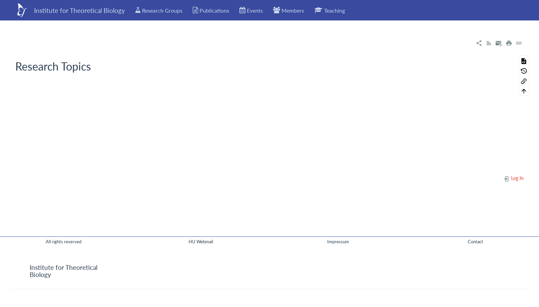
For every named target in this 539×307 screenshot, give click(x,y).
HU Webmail (201, 241)
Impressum (338, 241)
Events (251, 10)
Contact (475, 241)
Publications (211, 10)
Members (288, 10)
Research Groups (159, 10)
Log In (514, 178)
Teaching (329, 10)
